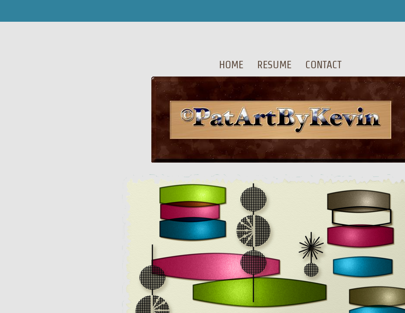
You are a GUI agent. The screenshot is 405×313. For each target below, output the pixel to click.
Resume (274, 64)
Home (231, 64)
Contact (323, 64)
